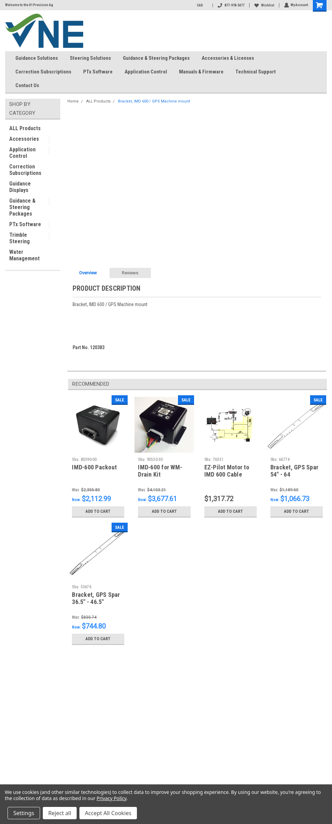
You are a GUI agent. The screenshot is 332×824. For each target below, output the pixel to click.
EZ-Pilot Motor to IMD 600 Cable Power (226, 474)
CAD (201, 5)
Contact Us (29, 85)
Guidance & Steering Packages (156, 58)
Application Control (146, 72)
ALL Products (25, 128)
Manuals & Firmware (201, 72)
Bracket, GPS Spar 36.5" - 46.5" (96, 598)
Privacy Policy (111, 798)
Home (73, 101)
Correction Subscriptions (43, 72)
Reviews (130, 272)
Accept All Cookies (108, 813)
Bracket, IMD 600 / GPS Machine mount (154, 101)
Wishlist (264, 5)
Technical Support (255, 72)
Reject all (59, 813)
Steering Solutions (90, 58)
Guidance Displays (20, 186)
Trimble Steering (19, 238)
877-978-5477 (230, 5)
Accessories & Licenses (228, 58)
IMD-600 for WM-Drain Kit (160, 471)
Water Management (24, 255)
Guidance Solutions (36, 58)
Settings (23, 813)
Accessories (24, 139)
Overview (88, 272)
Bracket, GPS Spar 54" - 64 (294, 471)
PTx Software (98, 72)
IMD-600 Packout (94, 467)
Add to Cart (98, 511)
